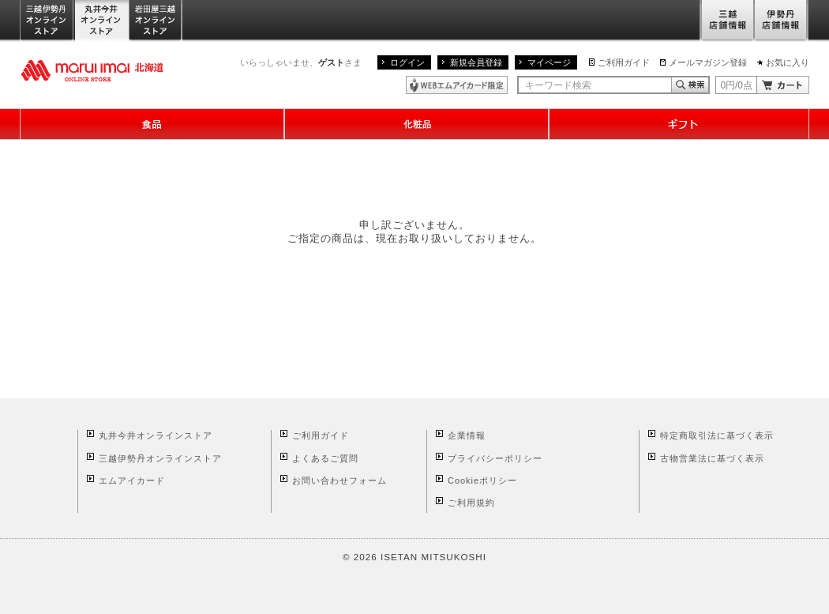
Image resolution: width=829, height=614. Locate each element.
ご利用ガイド (624, 62)
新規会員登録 (476, 62)
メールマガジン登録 (708, 62)
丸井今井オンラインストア (102, 21)
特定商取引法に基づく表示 (717, 435)
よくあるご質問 (325, 458)
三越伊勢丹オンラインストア (47, 21)
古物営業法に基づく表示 (712, 458)
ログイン (407, 62)
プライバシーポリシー (495, 458)
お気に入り (787, 62)
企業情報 (467, 435)
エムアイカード (132, 480)
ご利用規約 (471, 502)
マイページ (549, 62)
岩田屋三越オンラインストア (156, 21)
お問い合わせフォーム (339, 480)
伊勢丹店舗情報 (781, 21)
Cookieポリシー (482, 480)
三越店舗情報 (727, 21)
